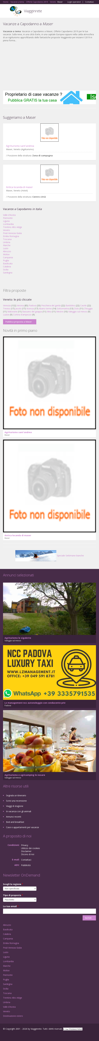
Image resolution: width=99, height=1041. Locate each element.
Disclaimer (26, 851)
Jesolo (18, 308)
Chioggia (88, 308)
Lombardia (8, 224)
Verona (20, 305)
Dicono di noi (27, 854)
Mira (49, 311)
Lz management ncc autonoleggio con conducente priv (35, 702)
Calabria (7, 266)
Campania (8, 257)
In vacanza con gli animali (18, 811)
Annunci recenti (13, 816)
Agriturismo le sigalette (18, 637)
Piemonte (8, 218)
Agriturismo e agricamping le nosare (25, 775)
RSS (25, 1035)
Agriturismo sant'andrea (20, 146)
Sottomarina (63, 308)
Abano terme (45, 308)
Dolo (76, 308)
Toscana (7, 239)
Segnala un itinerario (16, 795)
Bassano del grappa (32, 311)
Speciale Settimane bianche (49, 555)
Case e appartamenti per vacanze (22, 827)
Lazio (5, 248)
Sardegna (7, 272)
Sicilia (5, 269)
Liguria (6, 221)
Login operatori (74, 2)
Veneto (6, 230)
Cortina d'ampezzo (22, 314)
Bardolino (70, 305)
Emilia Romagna (11, 236)
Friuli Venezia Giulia (12, 233)
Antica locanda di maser (19, 187)
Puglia (6, 260)
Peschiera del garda (51, 305)
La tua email (11, 906)
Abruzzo (7, 251)
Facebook (4, 1035)
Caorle (83, 305)
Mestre (59, 311)
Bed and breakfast (15, 822)
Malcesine (12, 311)
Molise (6, 254)
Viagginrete (33, 10)
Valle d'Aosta (9, 215)
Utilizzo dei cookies (30, 848)
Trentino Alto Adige (12, 227)
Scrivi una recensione (16, 800)
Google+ (10, 1035)
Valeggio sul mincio (77, 311)
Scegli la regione (13, 884)
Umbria (6, 242)
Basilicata (7, 263)
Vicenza (30, 308)
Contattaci (89, 2)
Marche (6, 245)
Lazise (6, 314)
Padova (32, 305)
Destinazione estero (13, 1015)
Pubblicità (26, 865)
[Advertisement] (49, 66)
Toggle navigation (5, 11)
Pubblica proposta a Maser (18, 321)
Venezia (7, 305)
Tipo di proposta (13, 895)
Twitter (18, 1035)
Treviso (6, 308)
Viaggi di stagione (14, 806)
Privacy (24, 845)
